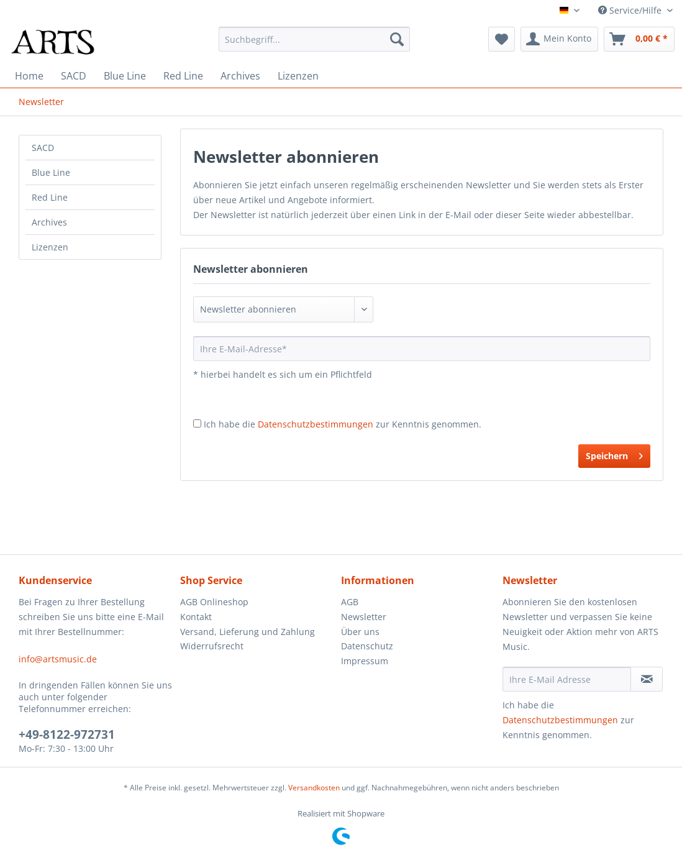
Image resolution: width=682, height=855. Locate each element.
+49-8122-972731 (67, 734)
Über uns (360, 632)
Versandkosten (314, 787)
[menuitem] (314, 39)
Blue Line (51, 172)
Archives (49, 222)
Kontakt (196, 617)
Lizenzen (50, 247)
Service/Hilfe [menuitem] (631, 10)
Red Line (50, 197)
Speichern (614, 454)
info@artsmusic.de (58, 659)
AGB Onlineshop (214, 602)
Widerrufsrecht (211, 646)
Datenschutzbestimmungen (315, 424)
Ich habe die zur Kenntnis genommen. (342, 424)
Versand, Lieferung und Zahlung (247, 632)
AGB (349, 602)
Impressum (364, 661)
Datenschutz (367, 646)
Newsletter (363, 617)
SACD (43, 147)
